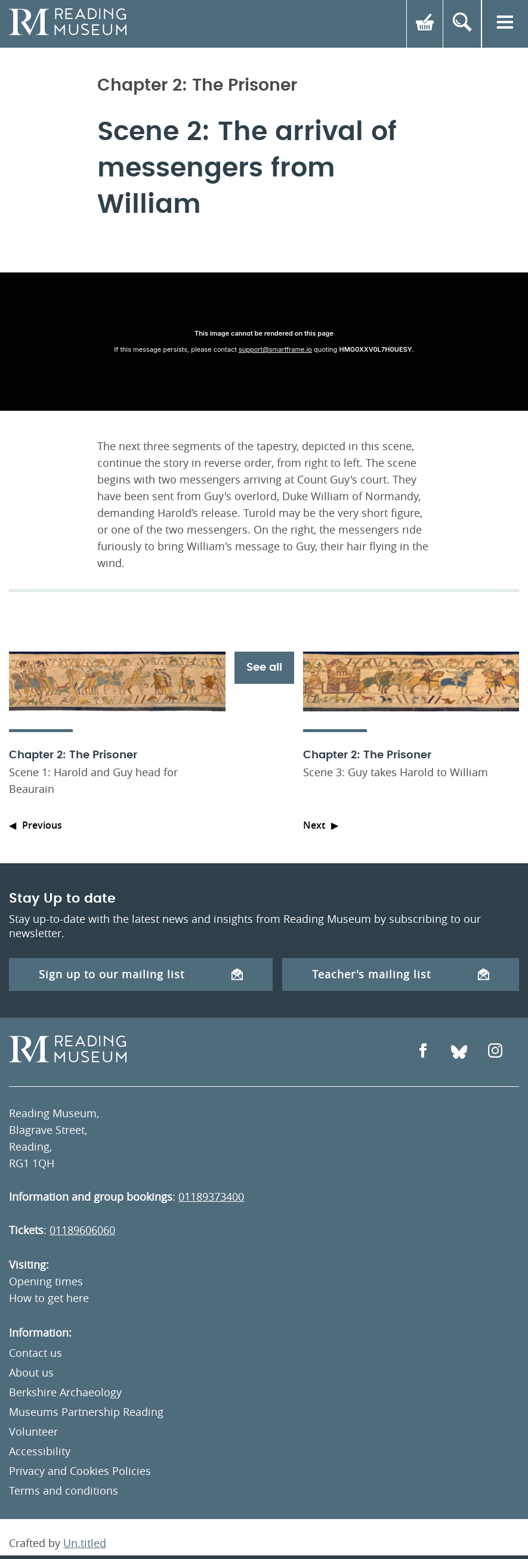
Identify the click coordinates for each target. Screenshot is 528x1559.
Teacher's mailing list (400, 974)
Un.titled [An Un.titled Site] (84, 1543)
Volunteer (33, 1431)
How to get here (49, 1298)
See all (264, 667)
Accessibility (39, 1451)
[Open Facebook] (423, 1052)
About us (31, 1372)
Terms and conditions (63, 1490)
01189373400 (211, 1196)
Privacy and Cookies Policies (80, 1471)
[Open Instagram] (495, 1052)
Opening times (46, 1281)
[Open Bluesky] (459, 1052)
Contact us (35, 1353)
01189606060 (82, 1230)
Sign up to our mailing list (141, 974)
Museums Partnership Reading (86, 1412)
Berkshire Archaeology (65, 1392)
